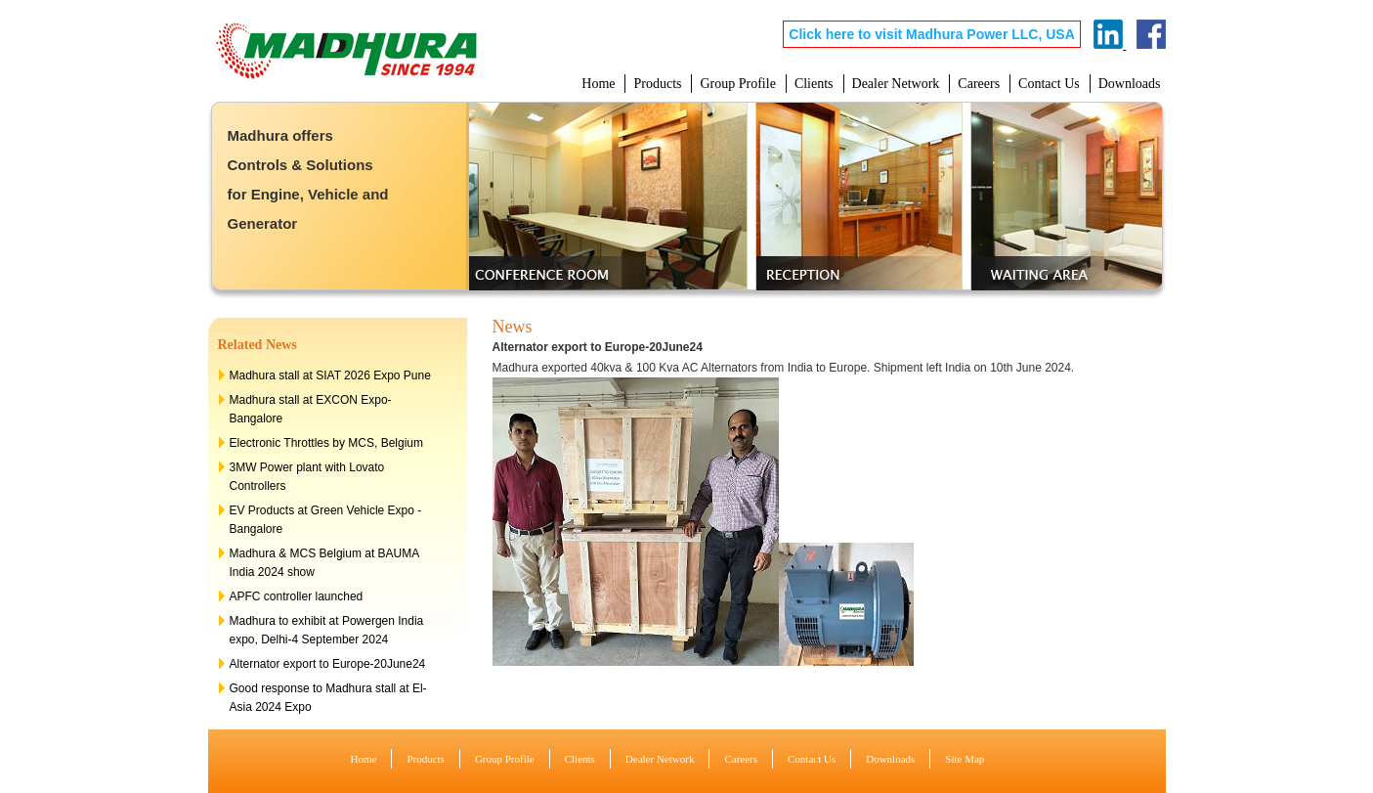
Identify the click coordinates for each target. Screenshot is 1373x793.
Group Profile (737, 83)
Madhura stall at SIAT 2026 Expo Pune (330, 375)
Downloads (1129, 83)
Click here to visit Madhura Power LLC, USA (932, 34)
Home (598, 83)
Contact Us (1049, 83)
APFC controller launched (297, 596)
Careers (979, 83)
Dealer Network (896, 83)
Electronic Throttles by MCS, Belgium (327, 443)
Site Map (964, 759)
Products (657, 83)
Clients (814, 83)
